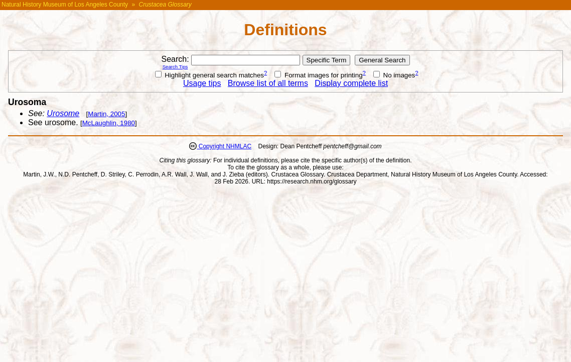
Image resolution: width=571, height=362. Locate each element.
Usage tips (202, 83)
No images (394, 75)
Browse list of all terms (268, 83)
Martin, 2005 (106, 114)
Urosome (63, 113)
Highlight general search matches (209, 75)
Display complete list (351, 83)
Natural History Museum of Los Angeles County (65, 4)
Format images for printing (318, 75)
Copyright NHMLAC (224, 146)
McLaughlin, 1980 (108, 123)
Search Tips (175, 66)
